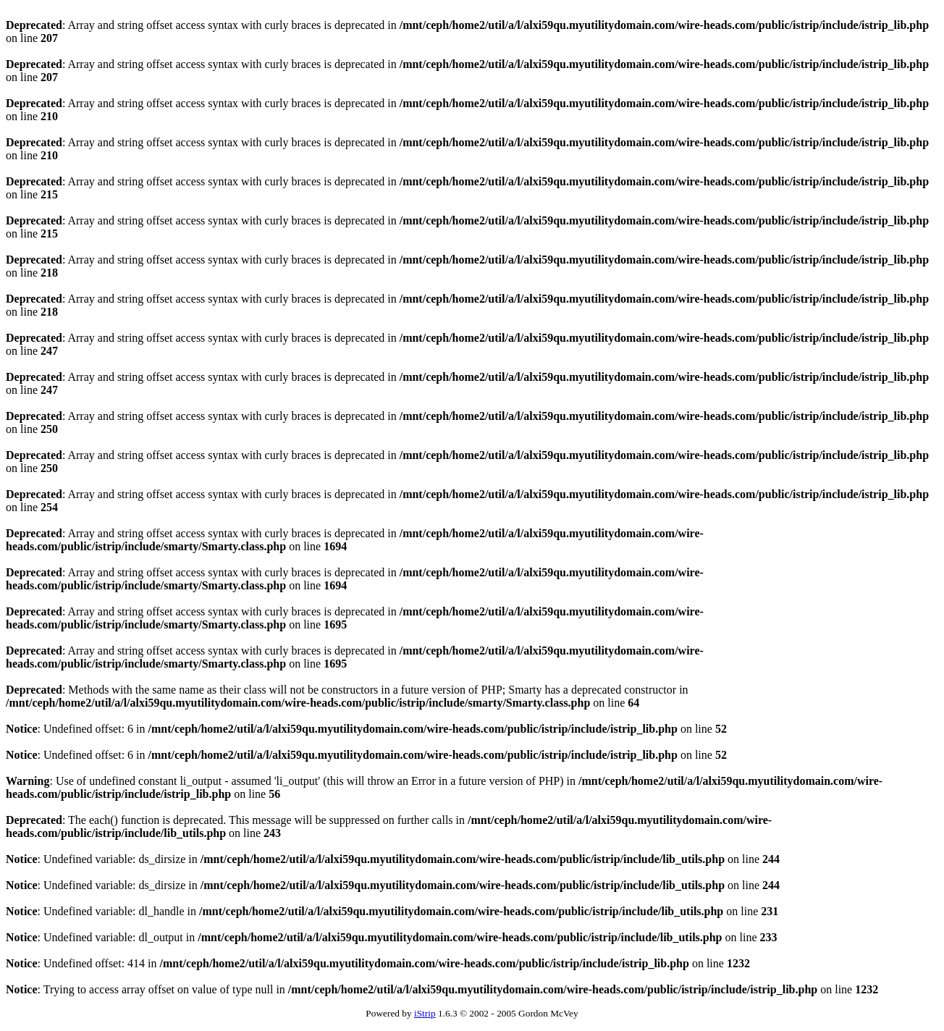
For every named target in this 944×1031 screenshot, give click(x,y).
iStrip (425, 1013)
